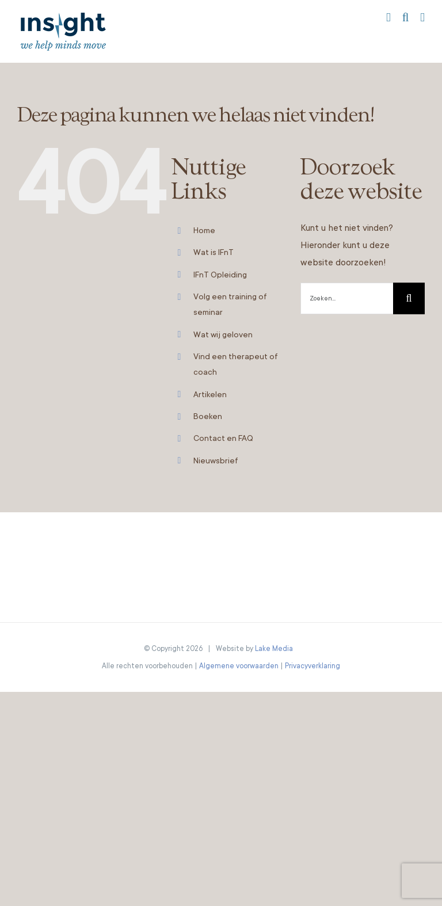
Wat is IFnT (213, 252)
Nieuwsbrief (215, 460)
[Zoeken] (409, 298)
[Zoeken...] (346, 298)
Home (204, 230)
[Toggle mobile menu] (422, 18)
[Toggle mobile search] (405, 18)
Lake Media (274, 649)
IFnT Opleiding (220, 274)
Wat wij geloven (223, 334)
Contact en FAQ (223, 438)
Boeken (207, 416)
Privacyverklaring (312, 666)
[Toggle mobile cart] (388, 18)
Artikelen (210, 394)
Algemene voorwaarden (239, 666)
